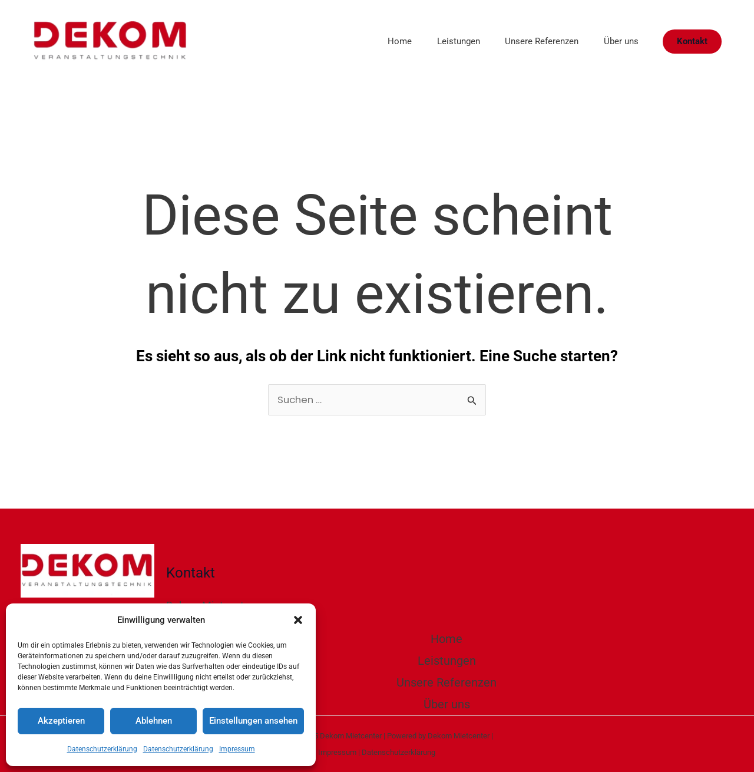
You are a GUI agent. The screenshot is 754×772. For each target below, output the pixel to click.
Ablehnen (153, 720)
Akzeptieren (61, 720)
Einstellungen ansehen (253, 720)
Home (384, 41)
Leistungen (447, 41)
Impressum (237, 749)
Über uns (618, 41)
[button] (298, 620)
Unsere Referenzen (535, 41)
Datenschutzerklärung (102, 749)
